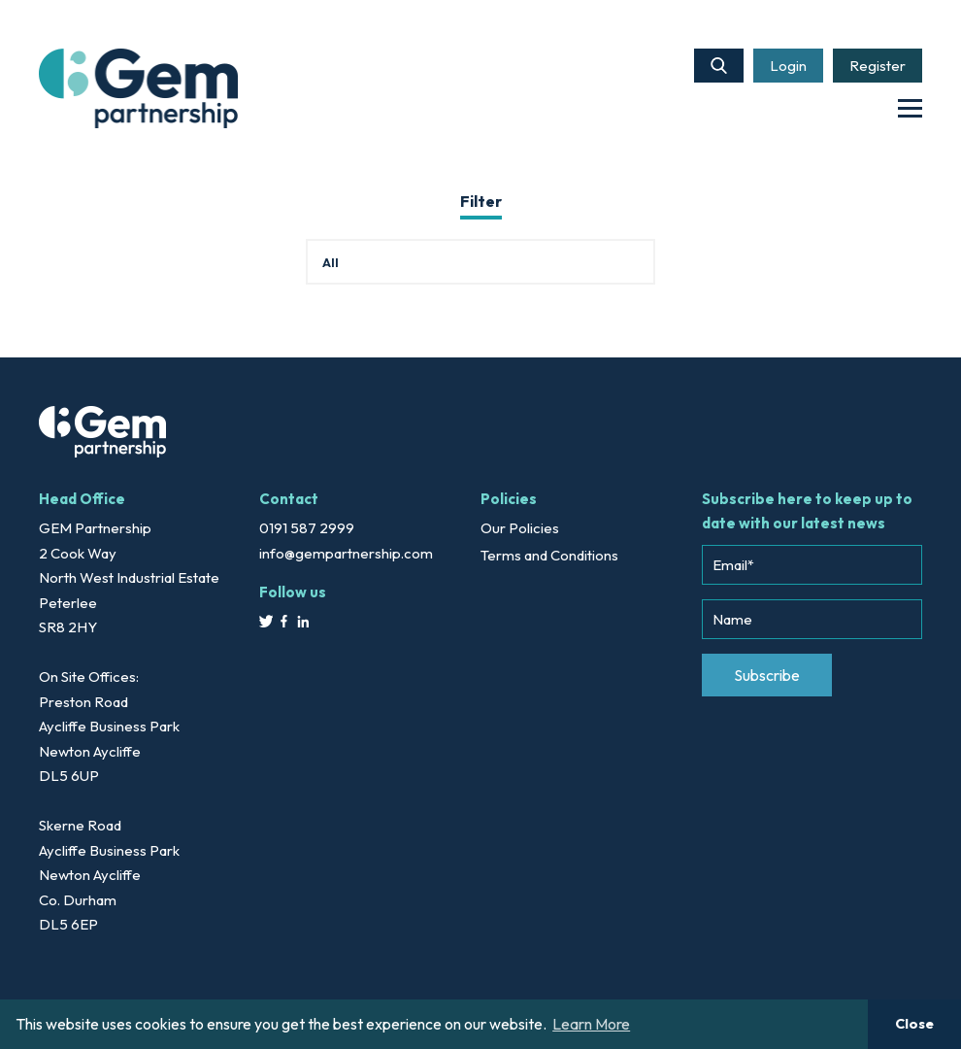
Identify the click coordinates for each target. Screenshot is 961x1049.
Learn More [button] (591, 1023)
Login (788, 65)
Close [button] (914, 1023)
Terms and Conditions (549, 555)
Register (877, 65)
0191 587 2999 (306, 528)
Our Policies (519, 528)
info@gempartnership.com (346, 553)
